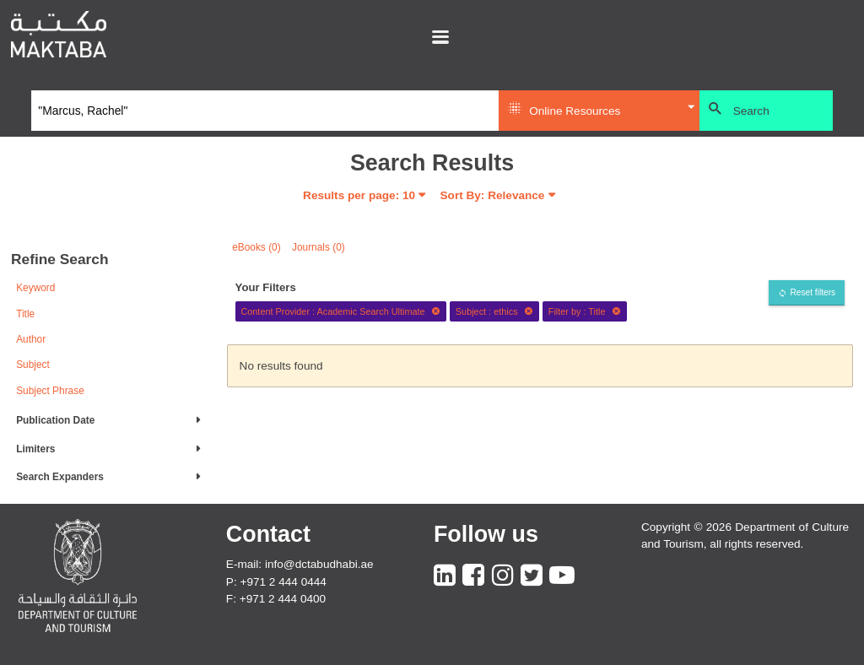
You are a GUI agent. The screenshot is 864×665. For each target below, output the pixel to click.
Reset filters (812, 292)
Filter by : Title (584, 311)
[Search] (265, 110)
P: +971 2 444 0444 (276, 582)
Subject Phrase (50, 391)
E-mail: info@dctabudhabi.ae (300, 564)
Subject (33, 364)
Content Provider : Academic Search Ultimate (340, 311)
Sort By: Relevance (492, 195)
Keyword (35, 288)
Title (25, 314)
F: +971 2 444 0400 (276, 598)
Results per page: (359, 195)
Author (31, 339)
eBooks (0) (256, 247)
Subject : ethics (494, 311)
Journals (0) (318, 247)
